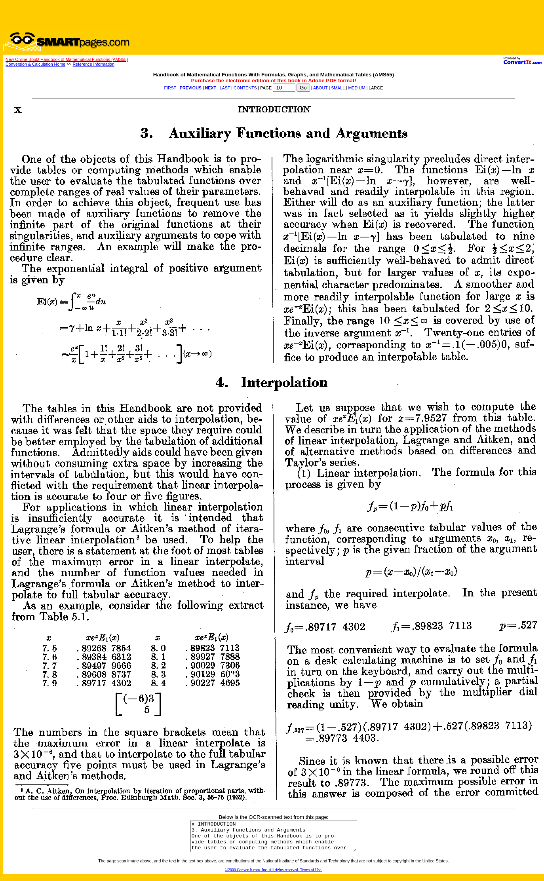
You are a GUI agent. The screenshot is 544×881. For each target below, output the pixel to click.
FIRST (170, 87)
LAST (225, 87)
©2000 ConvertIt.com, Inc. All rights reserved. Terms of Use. (273, 875)
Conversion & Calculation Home (35, 64)
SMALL (338, 87)
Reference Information (93, 64)
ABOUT (320, 87)
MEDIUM (356, 87)
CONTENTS (245, 87)
